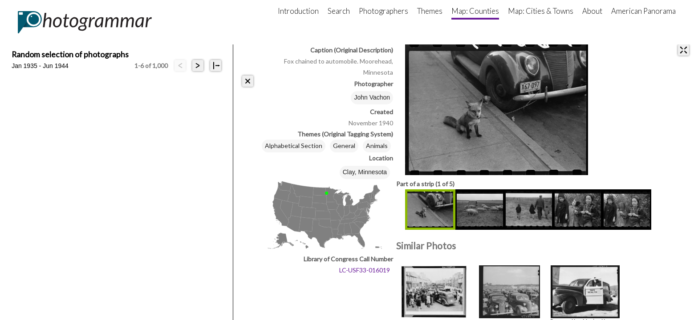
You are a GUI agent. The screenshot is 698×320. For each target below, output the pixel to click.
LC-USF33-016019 (364, 270)
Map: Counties (475, 11)
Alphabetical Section (293, 145)
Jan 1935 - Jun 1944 (40, 65)
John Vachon (372, 97)
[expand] (683, 50)
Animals (377, 145)
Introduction (298, 11)
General (344, 145)
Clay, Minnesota (365, 172)
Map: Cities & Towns (540, 11)
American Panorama (643, 11)
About (592, 11)
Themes (429, 11)
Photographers (383, 11)
